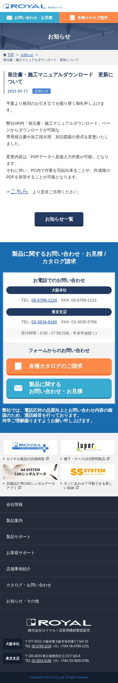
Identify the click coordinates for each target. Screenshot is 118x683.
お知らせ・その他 (22, 601)
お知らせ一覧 (59, 219)
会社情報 (14, 504)
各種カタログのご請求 (55, 366)
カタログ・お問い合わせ (28, 585)
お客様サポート (20, 552)
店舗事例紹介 (18, 568)
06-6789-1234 (44, 300)
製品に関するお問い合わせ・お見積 (55, 387)
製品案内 (14, 520)
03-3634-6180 (44, 322)
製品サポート (18, 536)
